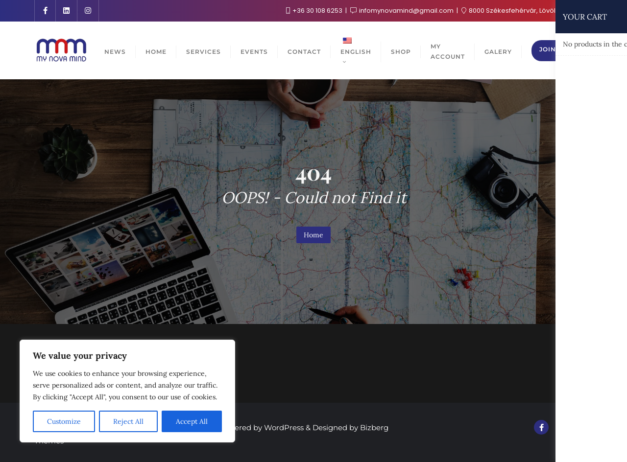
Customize (64, 421)
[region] (127, 391)
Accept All (192, 421)
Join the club (565, 49)
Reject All (128, 421)
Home (313, 235)
